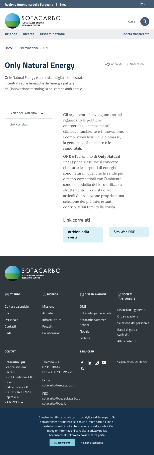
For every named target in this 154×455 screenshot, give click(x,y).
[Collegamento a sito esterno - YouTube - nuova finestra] (103, 368)
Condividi (113, 70)
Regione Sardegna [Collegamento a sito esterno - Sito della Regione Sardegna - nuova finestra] (29, 4)
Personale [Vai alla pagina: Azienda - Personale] (11, 326)
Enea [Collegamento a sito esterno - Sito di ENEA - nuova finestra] (63, 4)
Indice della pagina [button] (23, 119)
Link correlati (19, 130)
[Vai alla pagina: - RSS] (82, 374)
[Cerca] (144, 21)
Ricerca (28, 40)
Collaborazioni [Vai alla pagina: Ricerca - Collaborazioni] (51, 339)
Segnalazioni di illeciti (132, 368)
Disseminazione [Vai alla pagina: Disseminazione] (93, 300)
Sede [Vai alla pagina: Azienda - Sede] (8, 339)
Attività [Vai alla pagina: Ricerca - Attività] (47, 319)
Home (9, 53)
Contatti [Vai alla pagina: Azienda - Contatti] (10, 332)
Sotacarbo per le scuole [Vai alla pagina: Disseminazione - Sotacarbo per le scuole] (95, 319)
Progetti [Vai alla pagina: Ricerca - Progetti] (47, 332)
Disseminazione (52, 40)
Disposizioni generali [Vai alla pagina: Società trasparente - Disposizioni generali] (131, 315)
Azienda (11, 40)
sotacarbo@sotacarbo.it (58, 391)
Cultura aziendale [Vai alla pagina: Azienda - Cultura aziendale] (17, 312)
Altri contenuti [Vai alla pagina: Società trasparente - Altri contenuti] (127, 347)
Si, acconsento (61, 442)
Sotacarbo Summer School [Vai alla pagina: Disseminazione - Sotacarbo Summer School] (93, 328)
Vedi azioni (135, 70)
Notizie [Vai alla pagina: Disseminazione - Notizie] (84, 337)
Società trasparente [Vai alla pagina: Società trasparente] (135, 39)
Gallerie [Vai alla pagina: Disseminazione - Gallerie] (85, 344)
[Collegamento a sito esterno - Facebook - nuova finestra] (82, 368)
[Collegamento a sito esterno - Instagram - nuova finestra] (96, 368)
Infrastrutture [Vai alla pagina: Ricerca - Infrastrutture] (51, 326)
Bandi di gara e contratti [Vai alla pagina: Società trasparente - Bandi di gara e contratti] (127, 338)
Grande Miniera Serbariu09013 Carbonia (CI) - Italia (19, 381)
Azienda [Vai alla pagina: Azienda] (12, 300)
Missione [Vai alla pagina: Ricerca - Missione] (48, 312)
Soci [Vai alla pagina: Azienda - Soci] (7, 319)
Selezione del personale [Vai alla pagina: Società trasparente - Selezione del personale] (133, 329)
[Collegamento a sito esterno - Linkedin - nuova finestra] (89, 368)
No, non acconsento (92, 442)
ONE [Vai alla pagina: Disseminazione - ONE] (83, 312)
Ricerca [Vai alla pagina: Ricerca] (50, 300)
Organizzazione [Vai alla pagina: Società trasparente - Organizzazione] (127, 322)
